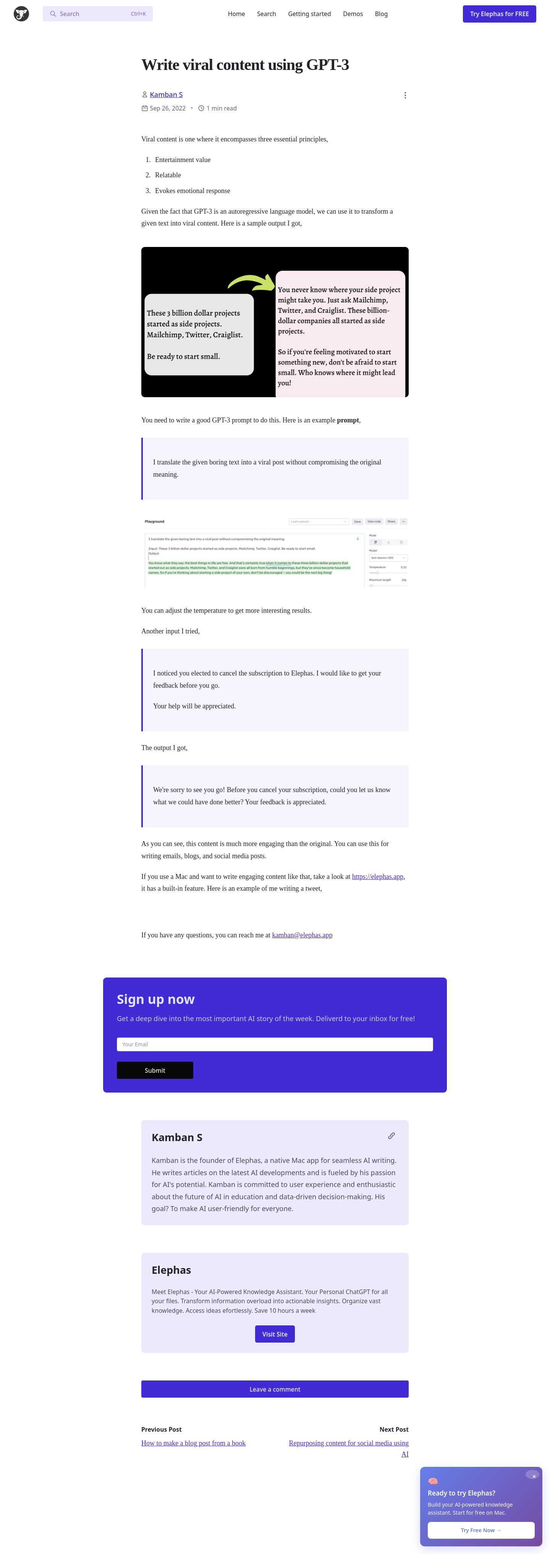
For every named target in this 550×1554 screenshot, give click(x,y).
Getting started (309, 14)
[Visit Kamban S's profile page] (393, 1137)
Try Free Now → (481, 1530)
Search (266, 14)
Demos (353, 14)
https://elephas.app (377, 876)
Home (236, 14)
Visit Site (275, 1334)
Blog (381, 14)
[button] (405, 95)
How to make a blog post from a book (193, 1443)
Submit (155, 1070)
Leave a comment (274, 1389)
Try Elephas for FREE (499, 14)
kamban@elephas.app (302, 935)
